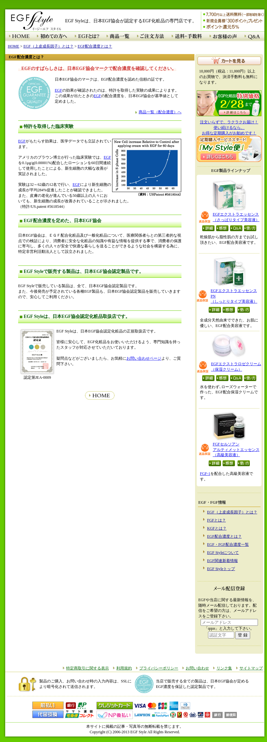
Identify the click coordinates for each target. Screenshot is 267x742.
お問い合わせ (197, 668)
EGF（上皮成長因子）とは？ (232, 512)
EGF (58, 90)
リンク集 (224, 668)
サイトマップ (251, 668)
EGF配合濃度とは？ (224, 536)
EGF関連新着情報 (222, 560)
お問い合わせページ (143, 358)
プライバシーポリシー (158, 668)
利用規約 (124, 668)
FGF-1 (205, 473)
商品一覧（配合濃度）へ (160, 112)
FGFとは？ (216, 520)
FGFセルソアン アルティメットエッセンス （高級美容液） (236, 449)
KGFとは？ (216, 528)
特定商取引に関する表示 (87, 668)
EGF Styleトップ (221, 569)
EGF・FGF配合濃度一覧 (228, 544)
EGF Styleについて (223, 552)
